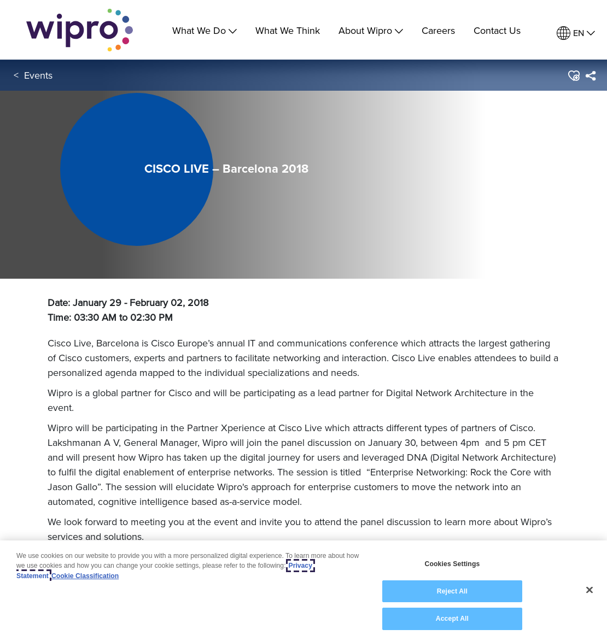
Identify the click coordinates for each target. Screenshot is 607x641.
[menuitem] (575, 33)
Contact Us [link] (497, 30)
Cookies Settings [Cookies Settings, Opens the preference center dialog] (452, 564)
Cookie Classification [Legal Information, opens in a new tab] (85, 576)
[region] (303, 590)
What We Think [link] (287, 30)
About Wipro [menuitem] (370, 30)
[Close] (589, 590)
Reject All (452, 591)
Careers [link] (438, 30)
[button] (573, 76)
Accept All (452, 618)
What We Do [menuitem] (204, 30)
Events (38, 76)
